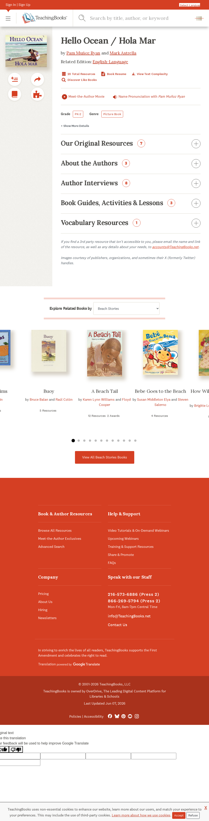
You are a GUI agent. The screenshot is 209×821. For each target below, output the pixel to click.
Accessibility (94, 716)
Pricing (43, 593)
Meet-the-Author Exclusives (59, 538)
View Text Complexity (149, 74)
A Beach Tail (105, 391)
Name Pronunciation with (148, 96)
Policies (75, 716)
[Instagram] (137, 716)
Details (75, 126)
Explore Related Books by (70, 308)
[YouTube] (130, 716)
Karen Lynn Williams (99, 399)
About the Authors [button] (131, 164)
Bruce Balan (39, 399)
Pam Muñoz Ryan (83, 53)
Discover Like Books (79, 80)
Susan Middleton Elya (153, 399)
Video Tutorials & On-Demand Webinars (138, 530)
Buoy (48, 391)
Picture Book (112, 114)
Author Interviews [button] (131, 184)
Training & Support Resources (131, 546)
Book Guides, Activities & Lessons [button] (131, 203)
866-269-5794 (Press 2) (134, 601)
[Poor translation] (16, 749)
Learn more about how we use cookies (141, 815)
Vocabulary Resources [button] (131, 223)
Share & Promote (121, 554)
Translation (69, 664)
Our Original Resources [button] (131, 144)
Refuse (193, 815)
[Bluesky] (117, 716)
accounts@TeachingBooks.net (175, 247)
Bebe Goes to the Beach (160, 391)
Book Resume (113, 74)
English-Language (110, 61)
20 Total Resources (78, 74)
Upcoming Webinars (123, 538)
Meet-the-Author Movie (82, 96)
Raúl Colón (64, 399)
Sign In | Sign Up (18, 4)
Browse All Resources (55, 530)
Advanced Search (51, 546)
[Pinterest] (123, 716)
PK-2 (78, 114)
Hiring (42, 610)
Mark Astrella (123, 53)
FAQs (112, 562)
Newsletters (47, 618)
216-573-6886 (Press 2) (133, 594)
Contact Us (117, 624)
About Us (45, 602)
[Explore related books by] (126, 308)
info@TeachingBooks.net (129, 615)
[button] (8, 18)
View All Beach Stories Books (104, 457)
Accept (179, 815)
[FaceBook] (110, 716)
